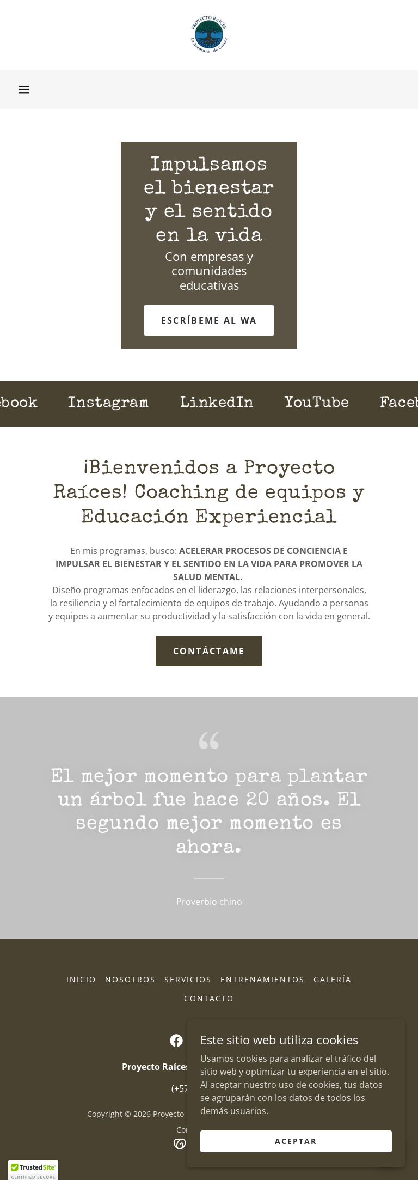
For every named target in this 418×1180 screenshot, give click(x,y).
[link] (209, 35)
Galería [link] (333, 979)
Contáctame (209, 651)
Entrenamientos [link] (262, 979)
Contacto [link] (209, 998)
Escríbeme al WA (209, 320)
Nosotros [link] (130, 979)
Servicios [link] (188, 979)
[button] (24, 89)
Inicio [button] (81, 979)
